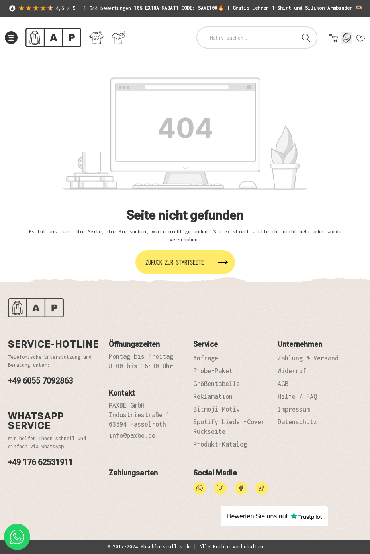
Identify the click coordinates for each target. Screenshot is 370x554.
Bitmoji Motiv (216, 409)
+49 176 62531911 (40, 462)
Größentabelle (216, 383)
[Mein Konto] (346, 38)
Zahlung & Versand (308, 358)
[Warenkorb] (333, 39)
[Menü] (11, 37)
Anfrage (205, 358)
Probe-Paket (213, 370)
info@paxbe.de (132, 435)
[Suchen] (306, 37)
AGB (283, 383)
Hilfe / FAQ (297, 396)
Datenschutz (297, 421)
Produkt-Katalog (220, 444)
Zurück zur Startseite (174, 262)
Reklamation (213, 396)
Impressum (294, 409)
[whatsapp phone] (17, 537)
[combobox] (246, 37)
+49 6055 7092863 (40, 381)
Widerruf (292, 370)
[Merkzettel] (360, 39)
